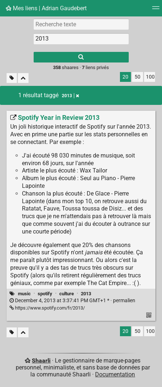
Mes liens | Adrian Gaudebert (46, 8)
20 (125, 77)
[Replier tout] (23, 78)
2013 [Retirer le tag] (70, 95)
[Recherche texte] (81, 24)
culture (66, 293)
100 (150, 77)
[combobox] (81, 38)
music (24, 293)
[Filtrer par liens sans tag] (12, 78)
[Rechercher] (81, 57)
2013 (86, 293)
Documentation (115, 374)
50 (137, 77)
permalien (72, 300)
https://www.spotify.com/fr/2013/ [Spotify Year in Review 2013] (47, 308)
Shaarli (41, 360)
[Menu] (156, 10)
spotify (45, 293)
